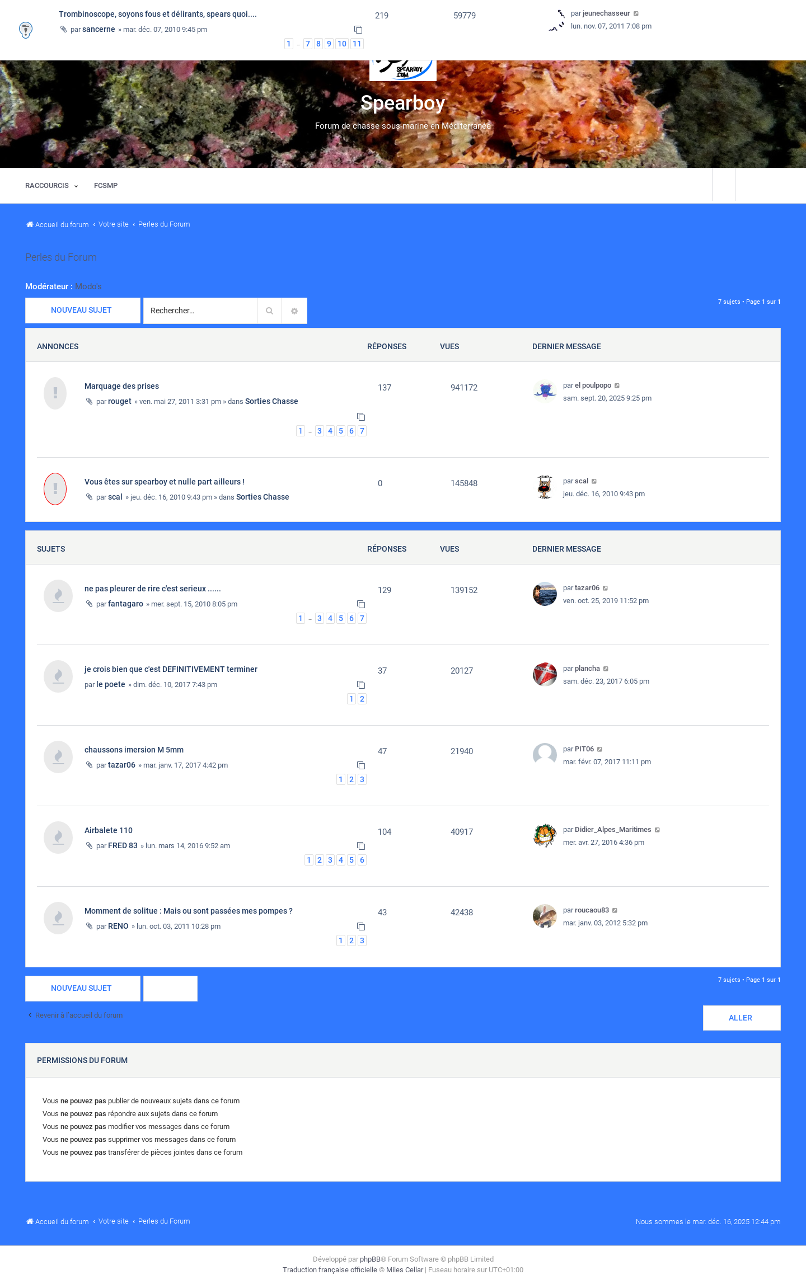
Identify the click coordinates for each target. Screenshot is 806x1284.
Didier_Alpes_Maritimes (613, 829)
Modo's (88, 286)
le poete (110, 684)
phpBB (370, 1259)
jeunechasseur (606, 13)
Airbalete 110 (109, 830)
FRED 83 (123, 845)
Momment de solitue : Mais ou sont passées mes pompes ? (189, 910)
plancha (587, 668)
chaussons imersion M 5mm (134, 749)
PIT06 (584, 749)
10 (342, 43)
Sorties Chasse (271, 401)
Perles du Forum (61, 257)
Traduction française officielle (330, 1270)
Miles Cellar (404, 1270)
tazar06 (587, 588)
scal (115, 496)
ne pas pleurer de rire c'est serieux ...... (153, 588)
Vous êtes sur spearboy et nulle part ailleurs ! (165, 481)
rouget (120, 401)
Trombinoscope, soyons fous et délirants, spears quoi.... (158, 14)
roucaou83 (592, 910)
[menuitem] (106, 185)
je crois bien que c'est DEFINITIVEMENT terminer (171, 669)
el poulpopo (593, 385)
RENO (118, 925)
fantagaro (125, 603)
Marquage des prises (122, 386)
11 (357, 43)
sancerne (98, 29)
